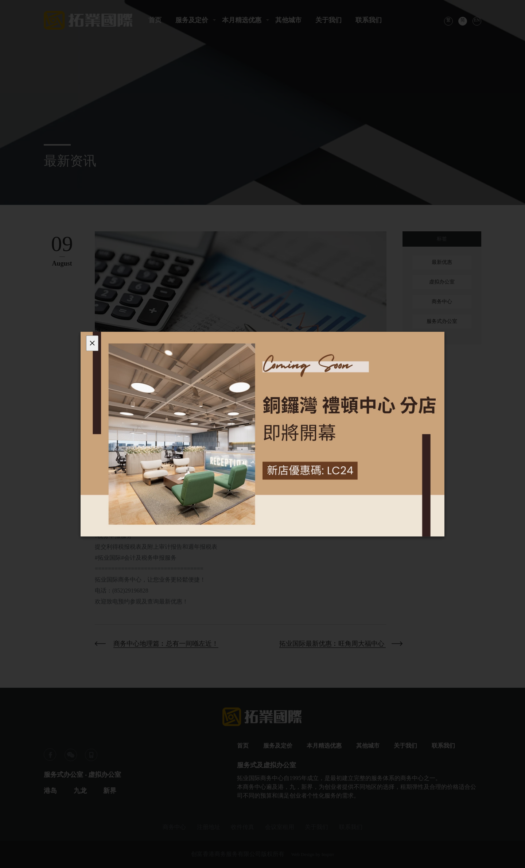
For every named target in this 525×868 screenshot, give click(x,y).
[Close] (92, 343)
